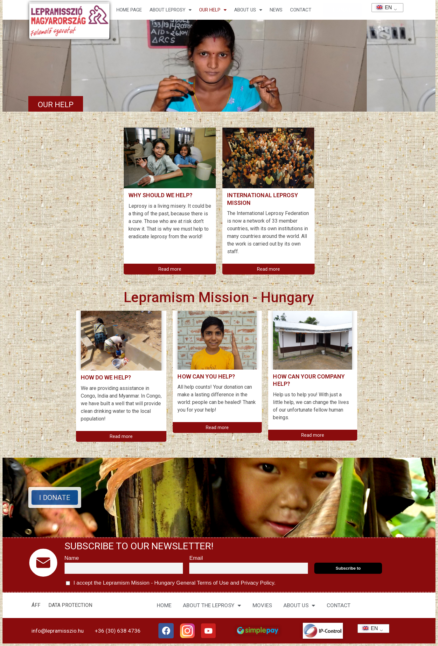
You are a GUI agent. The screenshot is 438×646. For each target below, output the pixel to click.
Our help (212, 10)
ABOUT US (299, 605)
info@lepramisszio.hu (57, 631)
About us (248, 10)
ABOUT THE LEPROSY (212, 605)
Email (196, 558)
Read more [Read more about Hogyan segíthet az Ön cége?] (312, 435)
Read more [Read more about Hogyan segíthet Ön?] (217, 427)
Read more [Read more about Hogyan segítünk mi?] (121, 436)
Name (72, 558)
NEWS (276, 10)
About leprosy (170, 10)
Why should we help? (161, 195)
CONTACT (300, 10)
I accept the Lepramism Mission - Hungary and (171, 583)
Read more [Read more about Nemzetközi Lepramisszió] (268, 269)
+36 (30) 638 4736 (118, 631)
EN (382, 7)
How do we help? (106, 377)
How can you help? (206, 376)
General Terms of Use (202, 583)
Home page (129, 10)
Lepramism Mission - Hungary (219, 297)
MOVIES (262, 605)
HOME (164, 605)
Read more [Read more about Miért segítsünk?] (169, 269)
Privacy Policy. (257, 583)
